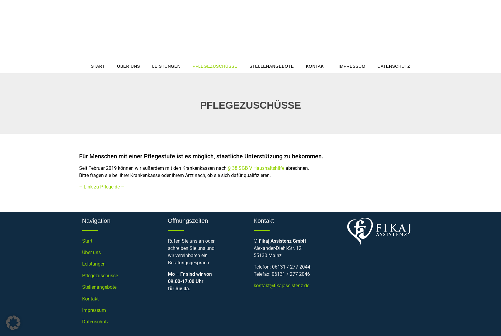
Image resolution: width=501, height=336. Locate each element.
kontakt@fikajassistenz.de (281, 285)
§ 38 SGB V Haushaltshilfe (256, 168)
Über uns (128, 66)
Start (98, 66)
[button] (13, 323)
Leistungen (166, 66)
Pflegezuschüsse (215, 66)
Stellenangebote (271, 66)
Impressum (352, 66)
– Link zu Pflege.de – (101, 187)
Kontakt (316, 66)
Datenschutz (393, 66)
